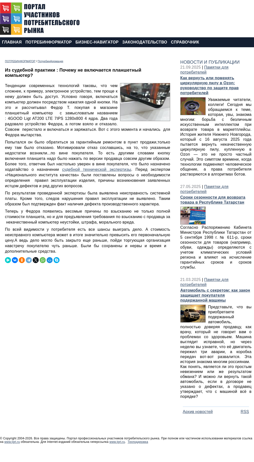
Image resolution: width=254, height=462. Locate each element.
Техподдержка (138, 442)
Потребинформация (50, 61)
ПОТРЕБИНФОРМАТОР (48, 42)
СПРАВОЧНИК (185, 42)
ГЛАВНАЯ (12, 42)
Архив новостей (198, 412)
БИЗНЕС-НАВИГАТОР (97, 42)
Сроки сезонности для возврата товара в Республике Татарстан (212, 199)
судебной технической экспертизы (96, 169)
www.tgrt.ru (12, 442)
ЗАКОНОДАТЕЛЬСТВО (144, 42)
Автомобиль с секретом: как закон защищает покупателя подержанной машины (215, 295)
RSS (245, 412)
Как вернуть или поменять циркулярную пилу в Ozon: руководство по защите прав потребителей (209, 85)
